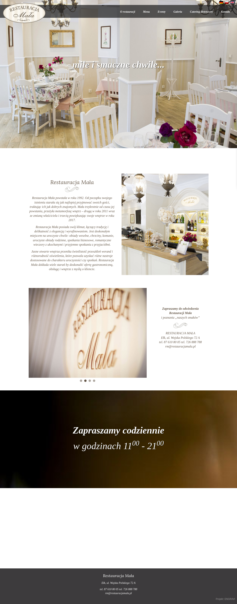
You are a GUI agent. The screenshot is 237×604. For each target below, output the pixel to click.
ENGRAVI (230, 599)
